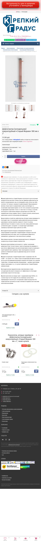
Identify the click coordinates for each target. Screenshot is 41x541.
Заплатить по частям (6, 477)
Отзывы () (5, 290)
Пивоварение (5, 413)
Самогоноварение (6, 411)
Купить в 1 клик (10, 328)
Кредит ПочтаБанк (6, 479)
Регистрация (24, 11)
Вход (18, 11)
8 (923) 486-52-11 (6, 398)
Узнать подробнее (27, 141)
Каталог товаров (8, 43)
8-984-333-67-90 (14, 36)
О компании (4, 427)
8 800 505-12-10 (6, 396)
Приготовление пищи (7, 417)
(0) (6, 319)
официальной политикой (14, 444)
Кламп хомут (5, 362)
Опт (3, 455)
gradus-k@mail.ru (7, 401)
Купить (23, 156)
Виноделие (4, 415)
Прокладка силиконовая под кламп (28, 362)
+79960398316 (25, 36)
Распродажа (5, 421)
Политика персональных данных (9, 451)
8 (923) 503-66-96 (6, 399)
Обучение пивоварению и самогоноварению (12, 409)
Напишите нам (5, 431)
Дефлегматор (8, 172)
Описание (4, 191)
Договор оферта (6, 453)
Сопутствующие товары (7, 419)
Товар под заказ (5, 429)
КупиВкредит (5, 475)
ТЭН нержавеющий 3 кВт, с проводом (8, 315)
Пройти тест (20, 161)
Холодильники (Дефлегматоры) (14, 170)
